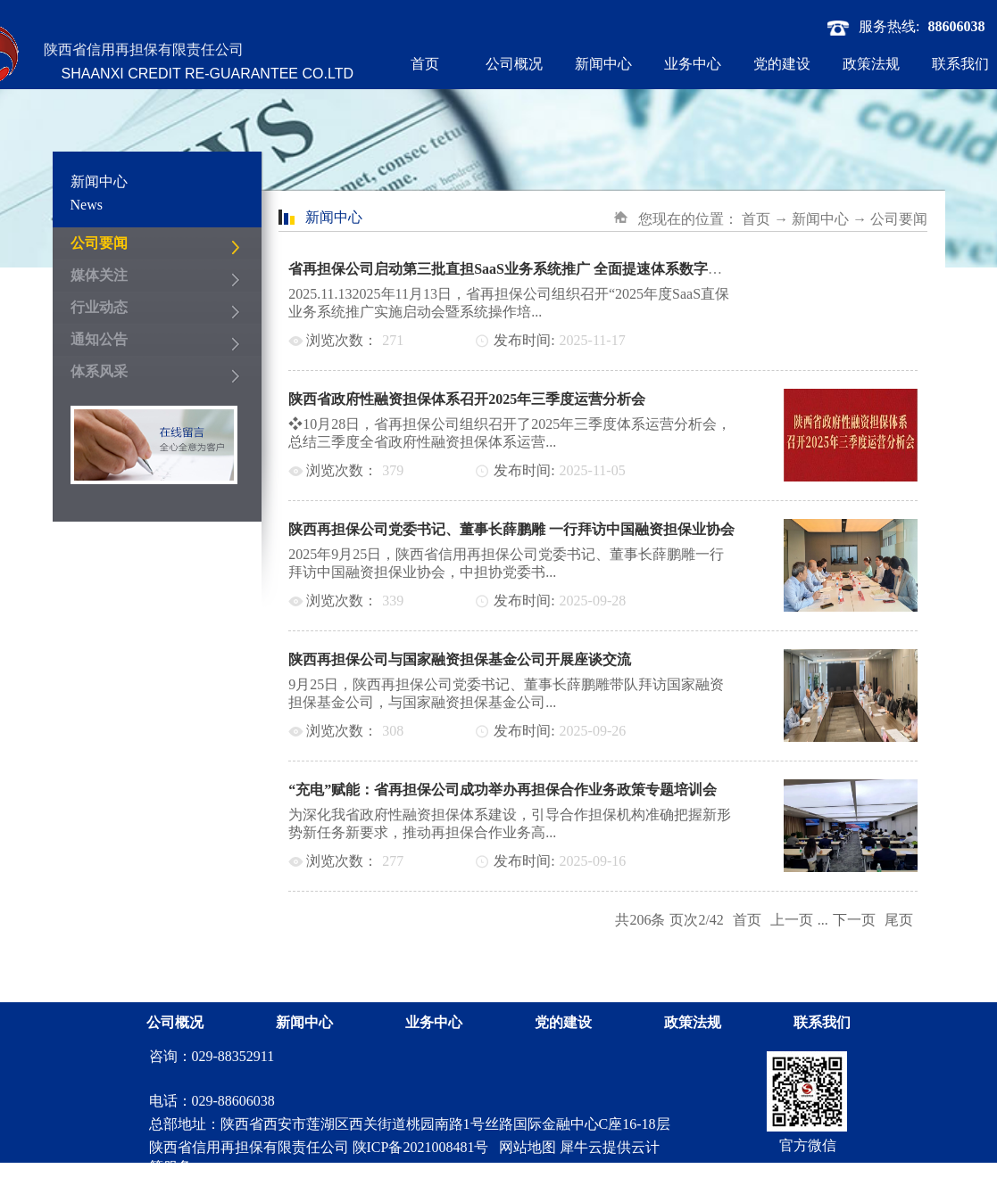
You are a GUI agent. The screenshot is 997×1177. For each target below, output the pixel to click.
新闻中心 (820, 218)
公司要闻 (898, 218)
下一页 (854, 919)
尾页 (899, 919)
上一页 (791, 919)
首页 (425, 63)
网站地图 (524, 1147)
